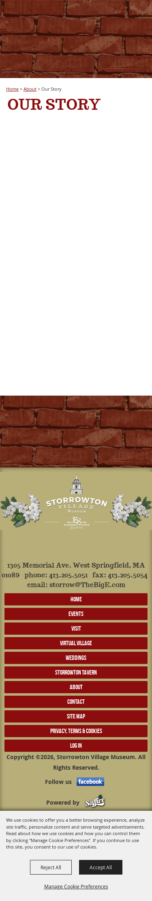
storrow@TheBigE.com (87, 585)
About (30, 89)
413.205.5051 (68, 575)
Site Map (76, 716)
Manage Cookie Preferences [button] (76, 886)
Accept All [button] (101, 867)
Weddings (76, 657)
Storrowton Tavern (76, 672)
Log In (76, 745)
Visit (76, 628)
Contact (76, 701)
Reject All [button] (51, 867)
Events (76, 613)
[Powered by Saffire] (95, 802)
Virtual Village (76, 643)
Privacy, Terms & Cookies (76, 730)
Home (12, 89)
